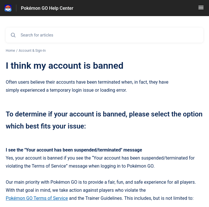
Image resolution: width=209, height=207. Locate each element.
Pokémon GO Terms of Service (37, 198)
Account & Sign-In (32, 51)
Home (10, 51)
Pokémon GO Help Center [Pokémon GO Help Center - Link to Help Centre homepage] (47, 8)
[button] (201, 9)
